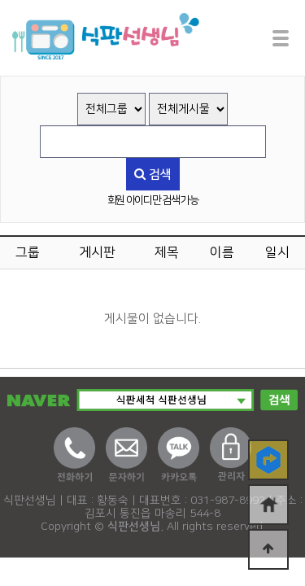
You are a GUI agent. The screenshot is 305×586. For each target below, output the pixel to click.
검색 (153, 174)
